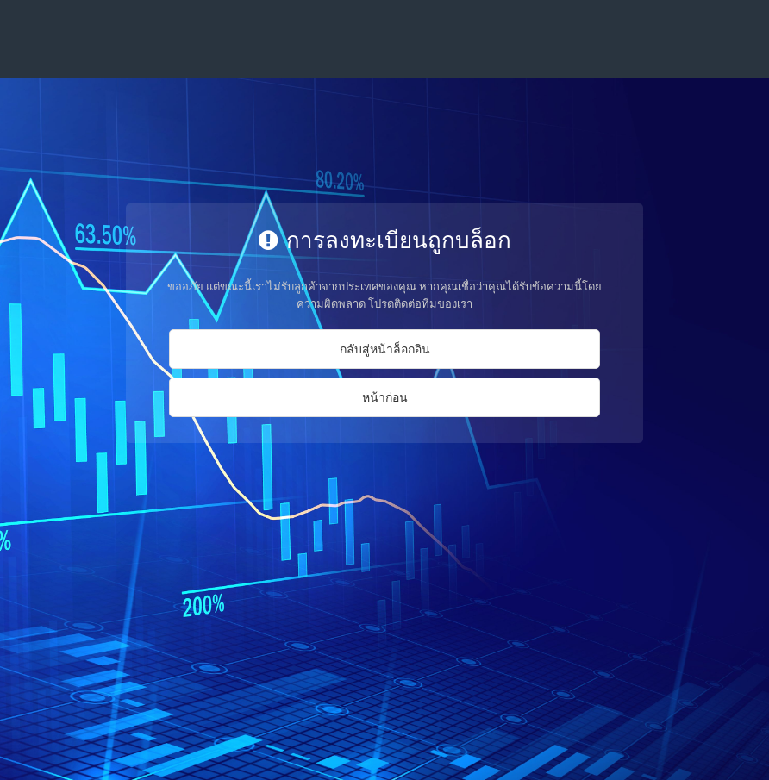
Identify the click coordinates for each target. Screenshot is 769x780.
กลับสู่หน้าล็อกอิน (385, 348)
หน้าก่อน (385, 397)
